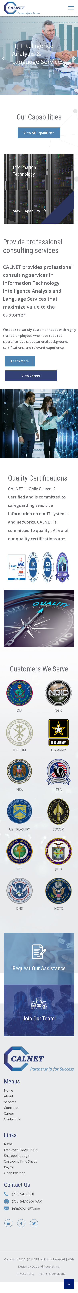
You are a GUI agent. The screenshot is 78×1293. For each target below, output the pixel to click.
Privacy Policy (25, 1274)
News (8, 1144)
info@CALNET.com (26, 1209)
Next (75, 58)
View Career (31, 376)
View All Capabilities (39, 133)
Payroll (9, 1167)
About (8, 1096)
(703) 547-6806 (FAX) (27, 1201)
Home (8, 1090)
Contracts (11, 1108)
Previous (3, 58)
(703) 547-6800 (23, 1194)
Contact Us (12, 1119)
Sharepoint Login (17, 1155)
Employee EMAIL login (20, 1150)
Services (10, 1102)
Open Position (14, 1173)
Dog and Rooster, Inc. (46, 1266)
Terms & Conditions (52, 1274)
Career (9, 1113)
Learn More (20, 361)
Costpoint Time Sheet (20, 1161)
